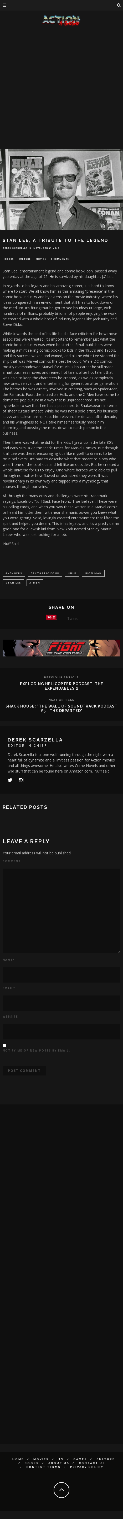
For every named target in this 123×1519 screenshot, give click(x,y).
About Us (58, 1463)
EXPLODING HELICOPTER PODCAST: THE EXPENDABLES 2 (61, 686)
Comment (12, 861)
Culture (25, 258)
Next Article (61, 699)
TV (61, 1459)
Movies (41, 258)
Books (9, 258)
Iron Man (93, 573)
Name (8, 960)
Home (18, 1459)
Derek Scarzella (15, 248)
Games (80, 1459)
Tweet (72, 618)
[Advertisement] (59, 88)
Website (10, 1016)
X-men (34, 582)
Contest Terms (43, 1467)
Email (9, 988)
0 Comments (60, 258)
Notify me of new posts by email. (36, 1050)
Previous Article (61, 677)
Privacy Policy (87, 1467)
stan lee (13, 582)
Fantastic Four (45, 573)
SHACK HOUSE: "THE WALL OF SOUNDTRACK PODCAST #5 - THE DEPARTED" (61, 708)
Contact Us (92, 1463)
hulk (72, 573)
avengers (14, 573)
